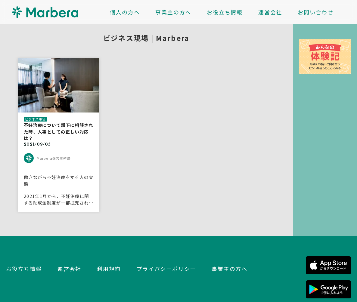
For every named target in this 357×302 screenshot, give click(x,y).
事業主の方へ (173, 12)
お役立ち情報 (225, 12)
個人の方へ (125, 12)
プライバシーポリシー (166, 269)
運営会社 (270, 12)
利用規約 (109, 269)
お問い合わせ (316, 12)
